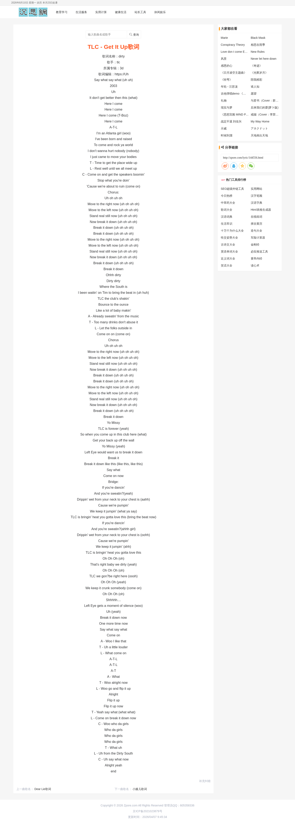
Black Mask (258, 37)
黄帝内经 (256, 258)
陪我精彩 (256, 79)
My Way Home (260, 121)
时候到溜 (226, 135)
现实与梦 (226, 107)
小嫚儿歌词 (140, 789)
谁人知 (255, 86)
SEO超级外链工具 (232, 188)
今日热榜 (226, 195)
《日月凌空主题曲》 (234, 72)
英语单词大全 (229, 251)
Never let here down (263, 58)
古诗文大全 (228, 244)
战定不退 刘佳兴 (231, 121)
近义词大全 (228, 258)
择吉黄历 (256, 223)
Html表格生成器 (261, 209)
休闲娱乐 (160, 12)
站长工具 (140, 12)
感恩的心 (226, 65)
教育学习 (61, 12)
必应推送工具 (259, 251)
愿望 (253, 93)
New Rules (258, 51)
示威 (224, 128)
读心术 (255, 265)
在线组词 (256, 216)
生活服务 (81, 12)
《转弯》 (226, 79)
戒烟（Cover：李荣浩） (266, 114)
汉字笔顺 (256, 195)
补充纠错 (205, 781)
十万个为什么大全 (232, 230)
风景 (224, 58)
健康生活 (120, 12)
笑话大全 (226, 265)
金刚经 (255, 244)
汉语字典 (256, 202)
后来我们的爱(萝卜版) (264, 107)
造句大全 (256, 230)
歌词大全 (226, 209)
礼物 (224, 100)
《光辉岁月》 (259, 72)
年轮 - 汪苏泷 (229, 86)
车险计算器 (258, 237)
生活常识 (226, 223)
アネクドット (259, 128)
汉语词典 (226, 216)
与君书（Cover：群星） (266, 100)
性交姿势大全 (229, 237)
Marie (224, 37)
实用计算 (101, 12)
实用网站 (256, 188)
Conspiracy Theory (233, 44)
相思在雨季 (258, 44)
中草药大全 (228, 202)
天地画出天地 (259, 135)
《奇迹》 (256, 65)
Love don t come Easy (235, 51)
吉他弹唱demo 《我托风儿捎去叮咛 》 (245, 93)
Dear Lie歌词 (42, 789)
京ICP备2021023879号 (147, 811)
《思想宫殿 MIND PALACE (238, 114)
